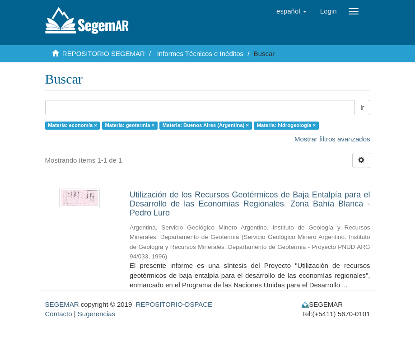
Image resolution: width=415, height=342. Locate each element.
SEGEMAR (62, 304)
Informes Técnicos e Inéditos (200, 53)
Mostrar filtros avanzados (332, 139)
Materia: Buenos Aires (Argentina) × (206, 125)
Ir (362, 107)
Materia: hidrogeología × (286, 125)
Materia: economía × (72, 125)
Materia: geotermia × (129, 125)
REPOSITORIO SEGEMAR (103, 53)
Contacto (58, 314)
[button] (291, 11)
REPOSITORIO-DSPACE (174, 304)
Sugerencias (96, 314)
